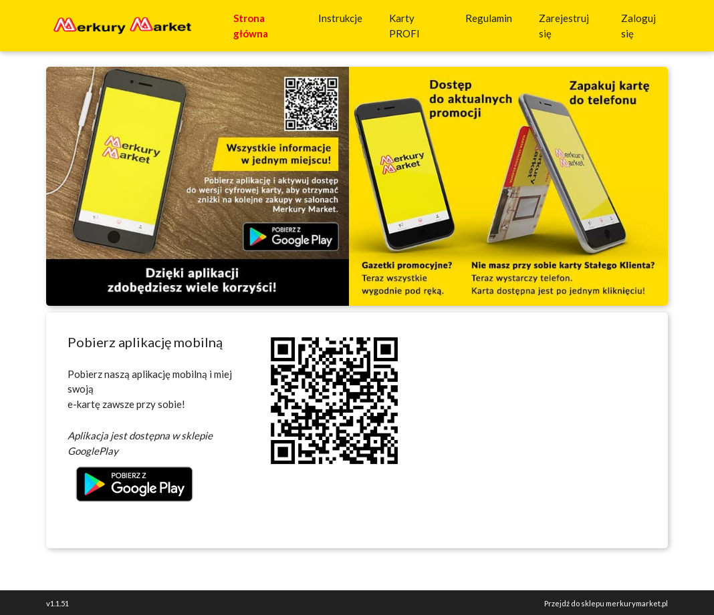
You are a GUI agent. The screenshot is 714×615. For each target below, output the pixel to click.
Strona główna (265, 25)
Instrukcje (343, 17)
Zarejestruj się (564, 25)
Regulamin (488, 18)
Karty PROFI (416, 25)
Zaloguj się (638, 25)
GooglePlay (93, 451)
